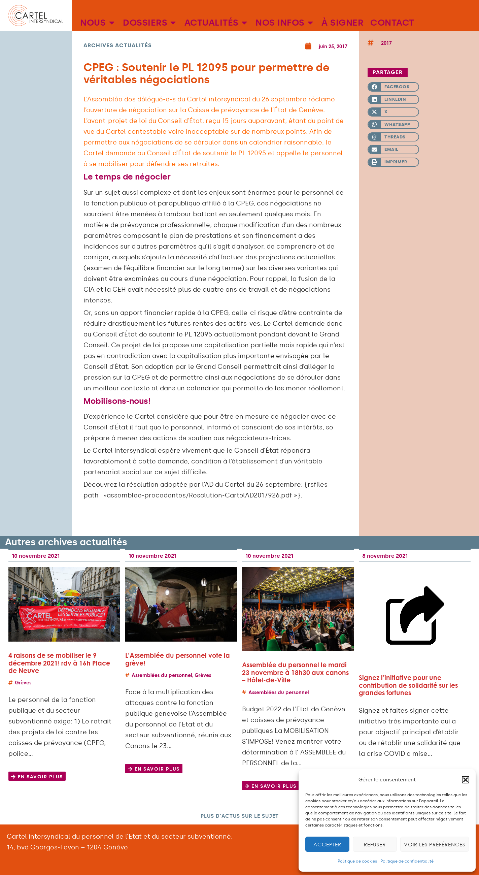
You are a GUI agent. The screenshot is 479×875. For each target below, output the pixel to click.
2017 (386, 43)
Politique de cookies (357, 861)
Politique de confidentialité (407, 861)
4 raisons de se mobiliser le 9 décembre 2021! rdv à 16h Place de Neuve (59, 662)
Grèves (23, 682)
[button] (465, 779)
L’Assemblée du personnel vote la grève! (177, 659)
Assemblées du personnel (162, 675)
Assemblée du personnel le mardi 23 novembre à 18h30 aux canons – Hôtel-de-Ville (295, 672)
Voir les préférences (434, 844)
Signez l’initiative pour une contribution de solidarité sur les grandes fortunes (408, 685)
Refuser (375, 844)
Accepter (327, 844)
